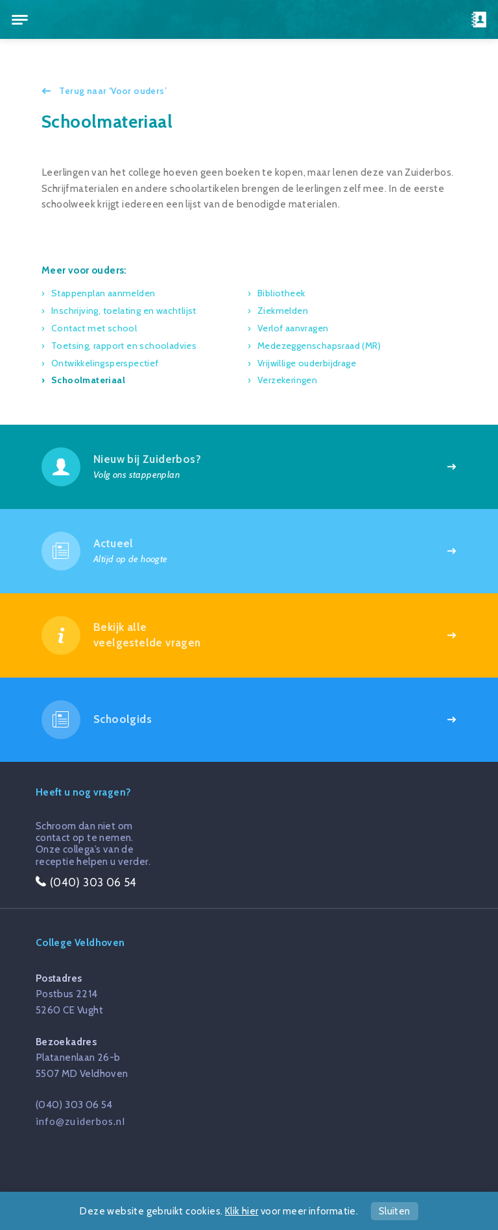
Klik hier (242, 1211)
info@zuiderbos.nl (81, 1121)
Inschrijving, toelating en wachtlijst (123, 310)
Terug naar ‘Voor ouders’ (112, 91)
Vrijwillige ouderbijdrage (306, 363)
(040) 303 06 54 (74, 1104)
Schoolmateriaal (88, 380)
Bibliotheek (281, 293)
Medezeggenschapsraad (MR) (319, 345)
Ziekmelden (282, 310)
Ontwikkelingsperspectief (105, 363)
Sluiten (394, 1211)
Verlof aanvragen (292, 328)
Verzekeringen (287, 380)
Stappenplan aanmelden (103, 293)
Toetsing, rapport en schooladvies (123, 345)
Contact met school (94, 328)
